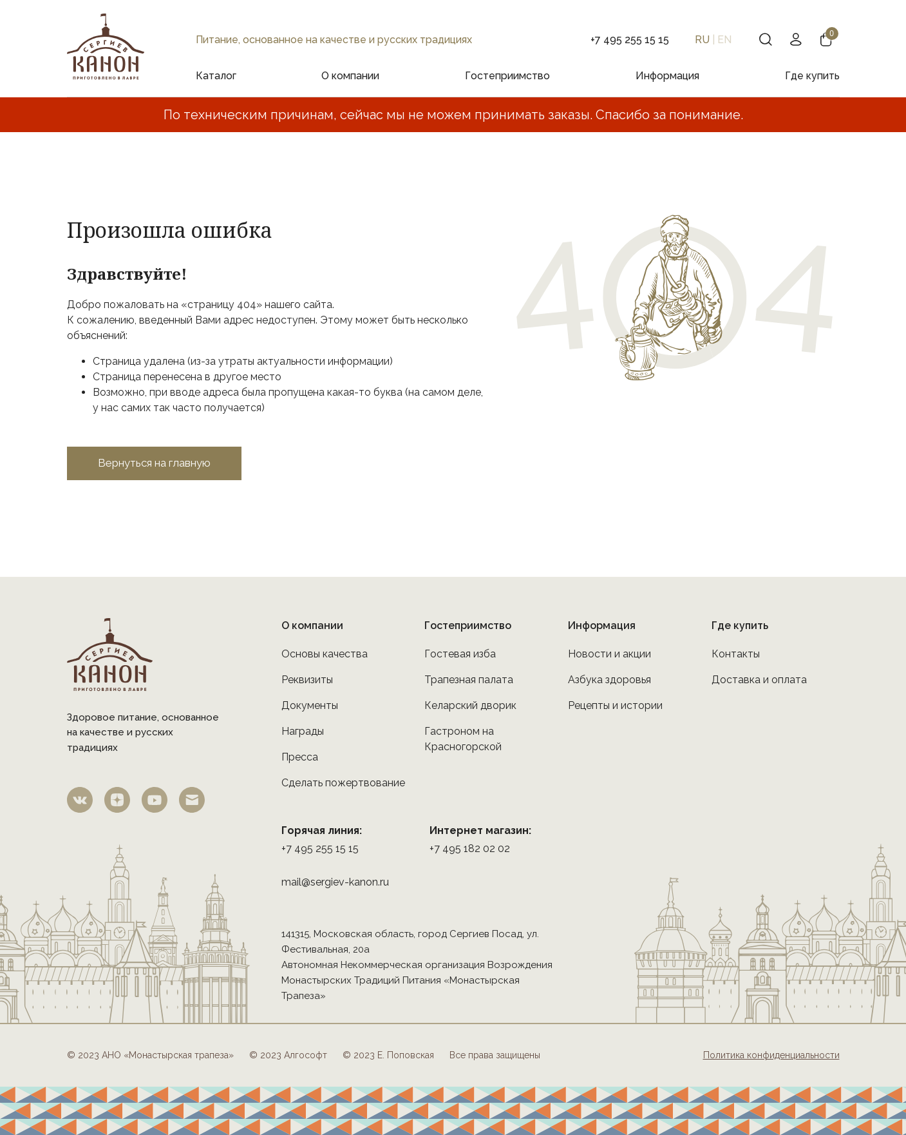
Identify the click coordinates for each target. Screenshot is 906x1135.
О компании (350, 76)
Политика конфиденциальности (771, 1055)
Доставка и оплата (759, 680)
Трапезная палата (468, 680)
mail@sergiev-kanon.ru (335, 882)
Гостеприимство (507, 76)
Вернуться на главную (154, 462)
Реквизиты (307, 680)
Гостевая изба (460, 654)
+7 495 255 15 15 (320, 848)
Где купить (812, 76)
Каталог (216, 76)
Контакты (736, 654)
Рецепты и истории (615, 705)
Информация (667, 76)
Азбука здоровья (609, 680)
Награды (302, 731)
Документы (309, 705)
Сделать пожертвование (343, 783)
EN (724, 40)
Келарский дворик (470, 705)
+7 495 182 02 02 (469, 848)
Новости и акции (609, 654)
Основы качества (324, 654)
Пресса (299, 757)
